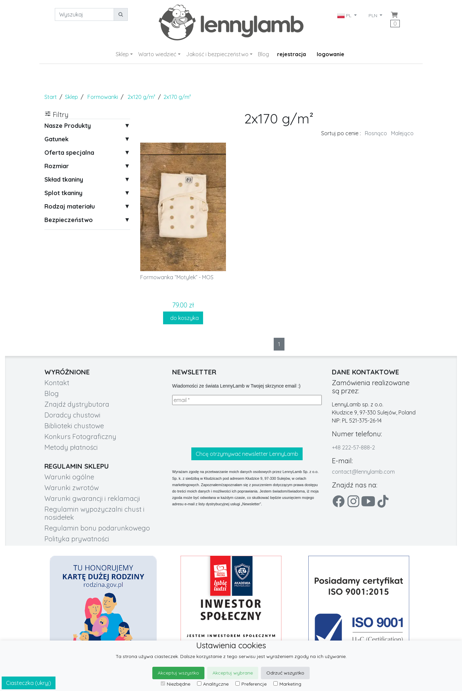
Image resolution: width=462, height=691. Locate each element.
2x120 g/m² (141, 97)
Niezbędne (175, 684)
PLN (374, 15)
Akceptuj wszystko (178, 673)
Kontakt (56, 382)
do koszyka (183, 318)
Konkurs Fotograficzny (80, 436)
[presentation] (223, 426)
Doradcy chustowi (72, 415)
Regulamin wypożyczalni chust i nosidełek (94, 513)
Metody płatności (71, 447)
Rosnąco (376, 133)
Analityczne (213, 684)
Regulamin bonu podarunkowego (97, 528)
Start (50, 97)
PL (345, 15)
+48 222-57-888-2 (353, 447)
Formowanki (102, 97)
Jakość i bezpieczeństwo (217, 54)
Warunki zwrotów (71, 487)
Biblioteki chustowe (74, 426)
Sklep (122, 54)
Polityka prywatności (76, 539)
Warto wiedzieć (157, 54)
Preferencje (251, 684)
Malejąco (402, 133)
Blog (263, 54)
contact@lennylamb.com (363, 471)
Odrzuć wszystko (285, 673)
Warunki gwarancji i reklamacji (92, 498)
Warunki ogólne (69, 477)
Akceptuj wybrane (233, 673)
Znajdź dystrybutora (76, 404)
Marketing (287, 684)
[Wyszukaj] (84, 14)
